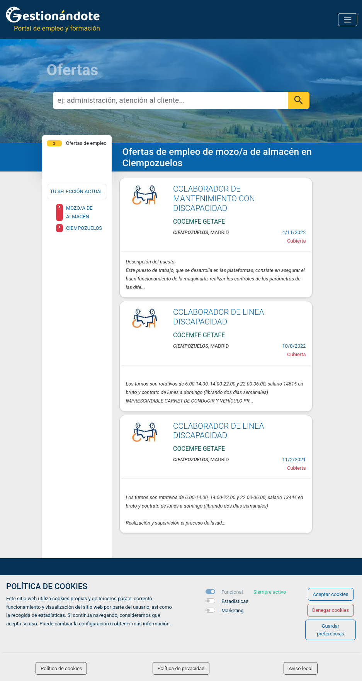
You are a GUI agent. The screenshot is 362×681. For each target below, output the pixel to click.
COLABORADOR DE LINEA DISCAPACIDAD (218, 316)
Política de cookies (61, 668)
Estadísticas (234, 601)
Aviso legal (301, 668)
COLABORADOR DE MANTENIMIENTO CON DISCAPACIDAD (214, 198)
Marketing (232, 610)
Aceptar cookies (330, 594)
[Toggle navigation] (347, 19)
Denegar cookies (330, 610)
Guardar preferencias (330, 629)
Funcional (232, 592)
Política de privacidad (181, 668)
